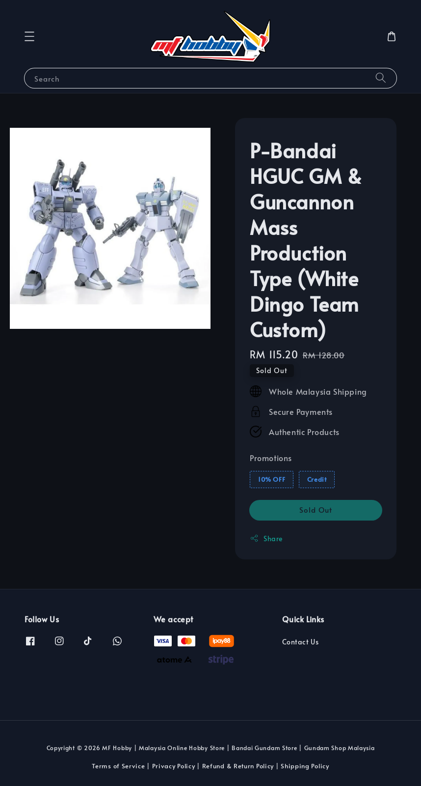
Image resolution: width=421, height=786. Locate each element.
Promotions (271, 457)
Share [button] (266, 538)
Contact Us (300, 642)
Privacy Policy (173, 765)
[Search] (380, 77)
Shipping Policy (305, 765)
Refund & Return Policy (238, 765)
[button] (29, 36)
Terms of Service (118, 765)
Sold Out (315, 509)
